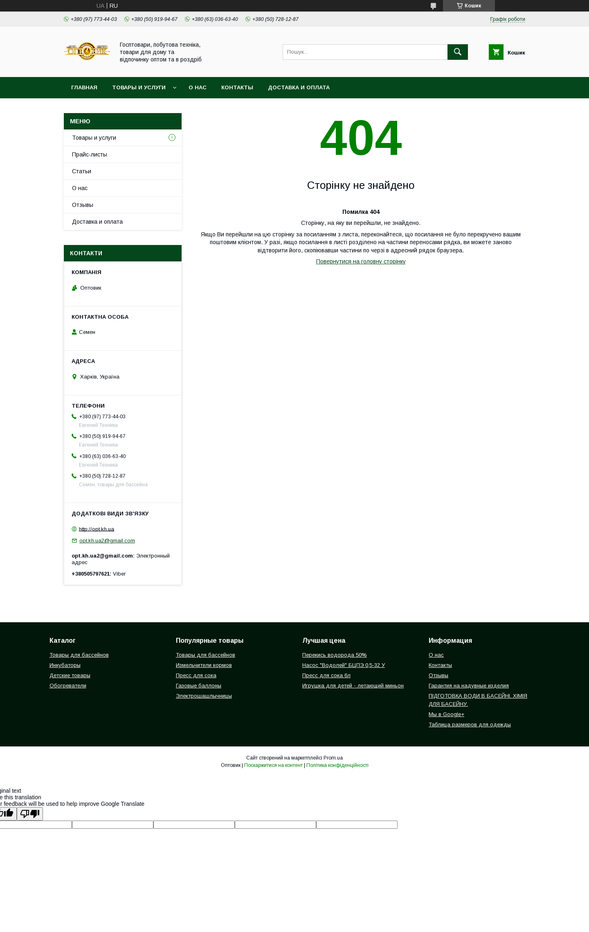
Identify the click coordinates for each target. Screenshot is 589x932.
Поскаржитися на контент (273, 765)
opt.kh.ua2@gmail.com (107, 540)
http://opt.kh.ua (96, 529)
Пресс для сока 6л (326, 675)
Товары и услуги (139, 87)
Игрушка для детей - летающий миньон (353, 686)
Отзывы (82, 205)
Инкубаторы (65, 665)
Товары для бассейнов (79, 655)
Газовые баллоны (198, 686)
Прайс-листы (89, 154)
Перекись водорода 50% (334, 655)
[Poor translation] (30, 814)
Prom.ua (333, 758)
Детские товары (69, 675)
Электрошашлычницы (204, 696)
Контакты (237, 87)
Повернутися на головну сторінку (361, 261)
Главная (84, 87)
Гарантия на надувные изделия (469, 686)
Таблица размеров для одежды (470, 724)
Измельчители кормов (204, 665)
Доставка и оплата (299, 87)
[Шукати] (457, 52)
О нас (198, 87)
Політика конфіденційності (337, 765)
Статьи (81, 171)
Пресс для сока (196, 675)
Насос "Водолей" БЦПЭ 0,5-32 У (343, 665)
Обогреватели (67, 686)
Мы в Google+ (446, 714)
